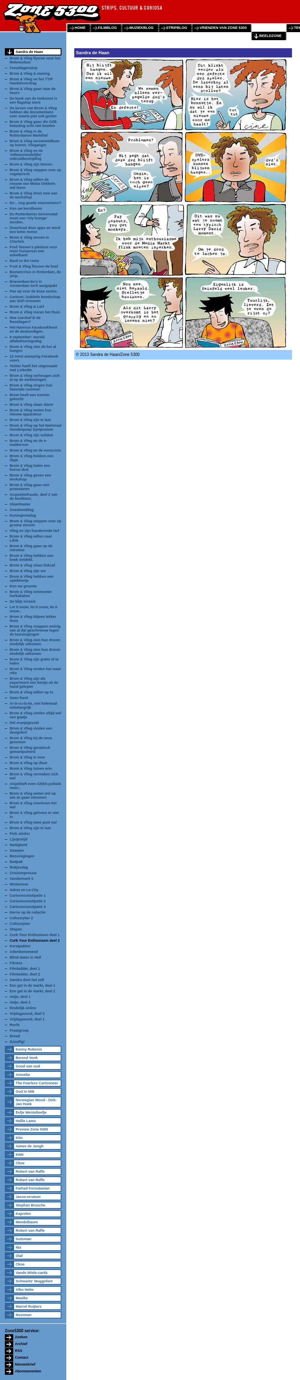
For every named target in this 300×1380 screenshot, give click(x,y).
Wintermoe (19, 884)
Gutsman (23, 1239)
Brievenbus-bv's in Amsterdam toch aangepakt (33, 284)
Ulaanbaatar (20, 504)
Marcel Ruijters (29, 1306)
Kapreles (23, 1214)
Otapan (16, 929)
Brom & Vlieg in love (27, 757)
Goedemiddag (22, 510)
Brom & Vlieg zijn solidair (31, 435)
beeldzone (270, 36)
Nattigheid (18, 845)
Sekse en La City (24, 890)
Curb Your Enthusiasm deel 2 (35, 940)
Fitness (16, 963)
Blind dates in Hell (25, 957)
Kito (19, 1138)
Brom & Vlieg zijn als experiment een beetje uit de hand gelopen (34, 683)
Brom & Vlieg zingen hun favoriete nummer (31, 387)
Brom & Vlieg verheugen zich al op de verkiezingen (35, 378)
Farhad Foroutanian (33, 1188)
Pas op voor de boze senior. (33, 291)
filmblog (107, 28)
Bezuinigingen (22, 856)
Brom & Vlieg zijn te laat (30, 420)
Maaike (22, 1298)
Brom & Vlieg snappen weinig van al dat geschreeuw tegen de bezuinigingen (35, 630)
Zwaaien (17, 850)
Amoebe (23, 1075)
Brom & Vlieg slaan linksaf (32, 565)
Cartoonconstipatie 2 (28, 901)
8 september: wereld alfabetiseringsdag (27, 339)
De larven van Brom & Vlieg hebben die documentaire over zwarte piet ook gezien (33, 112)
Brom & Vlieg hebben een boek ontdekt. (31, 558)
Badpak (16, 862)
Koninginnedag (23, 515)
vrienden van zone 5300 (223, 28)
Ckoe (20, 1163)
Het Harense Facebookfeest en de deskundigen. (33, 329)
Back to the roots (24, 261)
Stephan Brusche (30, 1205)
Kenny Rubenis (29, 1049)
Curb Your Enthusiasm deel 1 (35, 935)
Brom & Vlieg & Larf (27, 307)
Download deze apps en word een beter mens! (35, 230)
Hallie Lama (26, 1121)
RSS (18, 1351)
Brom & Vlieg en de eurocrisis (35, 450)
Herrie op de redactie (28, 912)
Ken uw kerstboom (26, 208)
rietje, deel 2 (20, 1002)
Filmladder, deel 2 (25, 974)
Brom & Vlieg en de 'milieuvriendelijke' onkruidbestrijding (26, 155)
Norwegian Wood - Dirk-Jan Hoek (36, 1102)
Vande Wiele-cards (31, 1273)
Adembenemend (24, 952)
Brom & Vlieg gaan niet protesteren (29, 487)
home (80, 28)
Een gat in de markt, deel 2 (32, 991)
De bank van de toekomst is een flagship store (33, 100)
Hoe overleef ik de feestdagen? (25, 320)
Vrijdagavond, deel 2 (27, 1014)
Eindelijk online (23, 1008)
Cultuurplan (20, 924)
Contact (22, 1357)
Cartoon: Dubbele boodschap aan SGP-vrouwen (35, 299)
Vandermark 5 (21, 879)
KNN (20, 1155)
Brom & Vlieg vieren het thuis (35, 312)
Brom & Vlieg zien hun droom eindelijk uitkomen (35, 642)
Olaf (19, 1256)
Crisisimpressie (23, 873)
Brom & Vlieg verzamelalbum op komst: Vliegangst (34, 143)
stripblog (177, 28)
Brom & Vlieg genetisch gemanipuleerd (30, 750)
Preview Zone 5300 (32, 1129)
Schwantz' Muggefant (34, 1281)
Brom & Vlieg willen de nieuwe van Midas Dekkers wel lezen (32, 184)
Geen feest (19, 698)
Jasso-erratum (28, 1197)
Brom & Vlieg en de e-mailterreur (28, 443)
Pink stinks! (20, 834)
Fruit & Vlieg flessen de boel (34, 266)
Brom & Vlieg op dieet (28, 763)
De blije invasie (23, 601)
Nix (18, 1247)
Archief (21, 1344)
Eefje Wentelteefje (31, 1112)
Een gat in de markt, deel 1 (32, 985)
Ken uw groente (23, 586)
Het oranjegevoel (24, 723)
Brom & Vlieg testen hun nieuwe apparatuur (31, 412)
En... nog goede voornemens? (35, 203)
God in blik (25, 1092)
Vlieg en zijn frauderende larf (34, 531)
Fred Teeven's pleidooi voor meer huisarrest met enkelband (33, 251)
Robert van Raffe (30, 1171)
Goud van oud (28, 1066)
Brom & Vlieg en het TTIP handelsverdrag (31, 81)
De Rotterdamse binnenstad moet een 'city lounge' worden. (34, 218)
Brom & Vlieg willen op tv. (32, 692)
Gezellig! (17, 1042)
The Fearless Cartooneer (37, 1083)
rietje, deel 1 (20, 997)
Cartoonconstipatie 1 (28, 895)
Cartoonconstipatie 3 (28, 907)
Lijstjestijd (19, 839)
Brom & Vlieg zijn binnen (31, 164)
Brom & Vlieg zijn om (28, 571)
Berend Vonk (27, 1058)
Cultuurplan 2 (21, 918)
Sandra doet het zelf (27, 980)
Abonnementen (28, 1371)
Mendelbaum (27, 1222)
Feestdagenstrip (24, 68)
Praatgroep (19, 1030)
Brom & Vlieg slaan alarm (31, 405)
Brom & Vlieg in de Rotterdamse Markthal (29, 133)
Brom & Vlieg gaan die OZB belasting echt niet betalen (33, 124)
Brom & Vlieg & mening (30, 74)
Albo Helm (25, 1290)
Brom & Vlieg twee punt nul (33, 822)
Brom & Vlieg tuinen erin (31, 769)
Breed (15, 1036)
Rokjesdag (19, 867)
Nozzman (24, 1315)
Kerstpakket (20, 946)
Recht (15, 1025)
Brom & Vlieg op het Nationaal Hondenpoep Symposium (35, 427)
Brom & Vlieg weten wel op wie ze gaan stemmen (33, 795)
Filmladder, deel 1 (25, 969)
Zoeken (21, 1337)
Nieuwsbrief (25, 1364)
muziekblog (141, 28)
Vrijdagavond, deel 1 (27, 1019)
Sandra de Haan (29, 52)
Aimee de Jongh (30, 1146)
